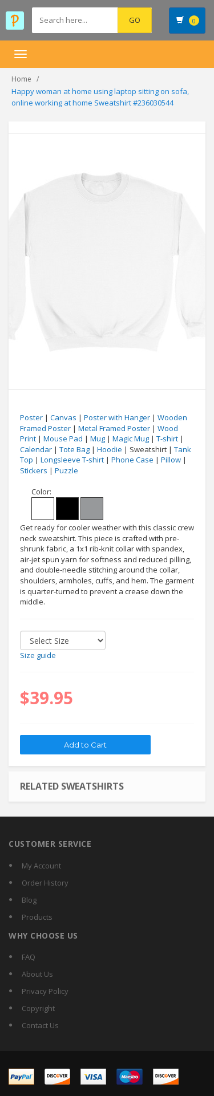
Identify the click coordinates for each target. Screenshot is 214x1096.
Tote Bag (74, 449)
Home (21, 79)
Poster (31, 417)
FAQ (28, 957)
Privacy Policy (45, 991)
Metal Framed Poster (114, 428)
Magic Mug (130, 438)
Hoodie (109, 449)
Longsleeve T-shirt (72, 459)
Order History (45, 883)
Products (37, 917)
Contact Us (40, 1025)
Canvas (63, 417)
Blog (29, 900)
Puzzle (66, 470)
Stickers (33, 470)
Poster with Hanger (117, 417)
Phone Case (132, 459)
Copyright (38, 1008)
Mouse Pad (63, 438)
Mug (97, 438)
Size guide (38, 655)
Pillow (171, 459)
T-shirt (167, 438)
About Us (37, 974)
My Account (41, 865)
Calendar (36, 449)
